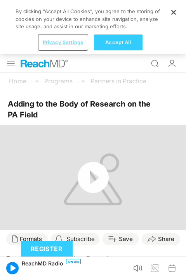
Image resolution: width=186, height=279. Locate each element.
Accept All (117, 267)
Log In (172, 9)
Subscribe (80, 184)
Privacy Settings (63, 267)
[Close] (173, 237)
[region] (93, 252)
